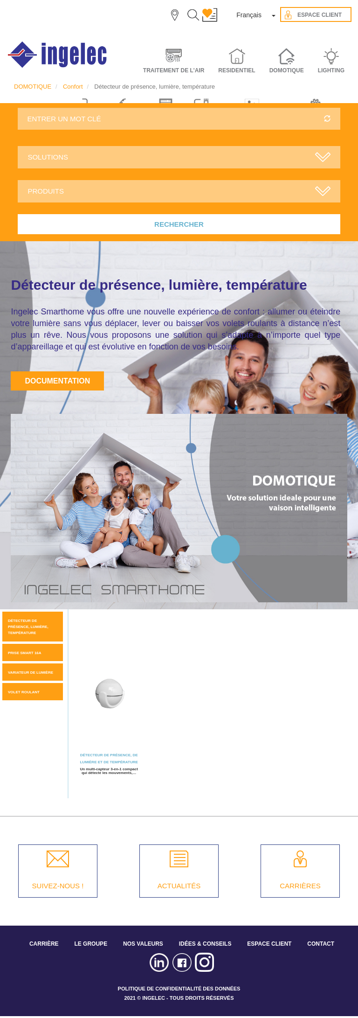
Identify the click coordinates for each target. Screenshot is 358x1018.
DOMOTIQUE (32, 86)
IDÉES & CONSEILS (205, 944)
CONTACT (320, 944)
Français (249, 15)
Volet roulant (24, 692)
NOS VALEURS (143, 944)
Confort (73, 86)
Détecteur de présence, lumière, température (28, 627)
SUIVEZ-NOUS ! (58, 886)
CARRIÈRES (300, 886)
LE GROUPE (90, 944)
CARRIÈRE (44, 944)
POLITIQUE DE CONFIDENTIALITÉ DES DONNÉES (179, 988)
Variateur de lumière (30, 672)
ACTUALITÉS (179, 886)
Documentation (57, 381)
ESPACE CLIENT (269, 944)
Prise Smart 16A (24, 653)
